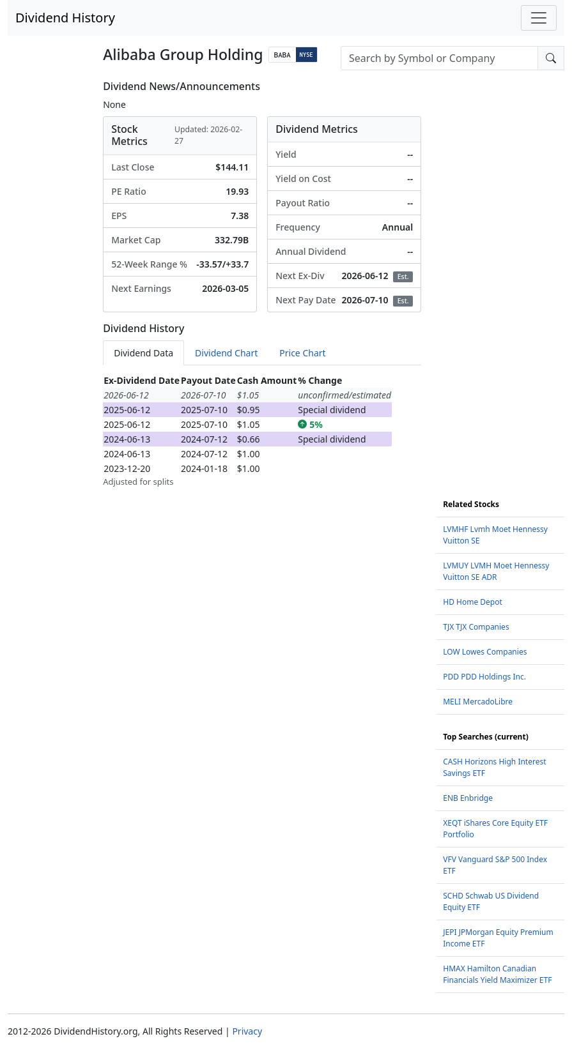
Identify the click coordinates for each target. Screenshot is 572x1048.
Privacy (247, 1031)
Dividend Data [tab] (143, 353)
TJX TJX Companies (476, 626)
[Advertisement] (500, 272)
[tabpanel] (262, 431)
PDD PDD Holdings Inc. (484, 676)
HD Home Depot (472, 601)
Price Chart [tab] (302, 353)
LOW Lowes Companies (485, 651)
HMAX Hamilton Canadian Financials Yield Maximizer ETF (497, 974)
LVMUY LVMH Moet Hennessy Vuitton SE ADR (496, 571)
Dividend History (65, 17)
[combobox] (439, 58)
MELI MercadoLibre (478, 701)
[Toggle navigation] (539, 18)
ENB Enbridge (468, 798)
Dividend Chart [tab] (226, 353)
